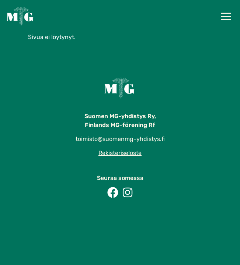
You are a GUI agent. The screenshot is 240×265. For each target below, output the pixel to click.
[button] (226, 17)
